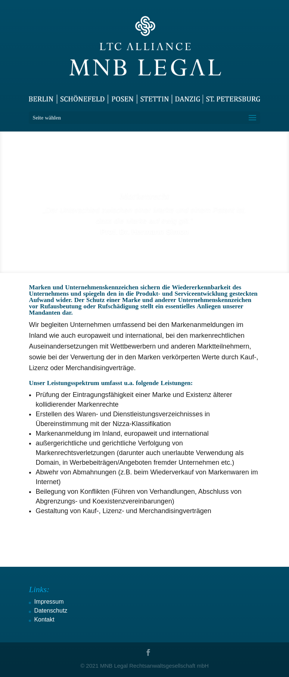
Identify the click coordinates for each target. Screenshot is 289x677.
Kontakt (44, 619)
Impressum (48, 601)
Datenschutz (50, 610)
